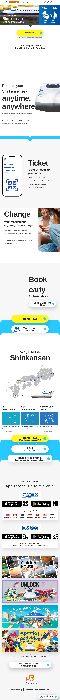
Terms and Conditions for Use (37, 689)
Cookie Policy (16, 689)
